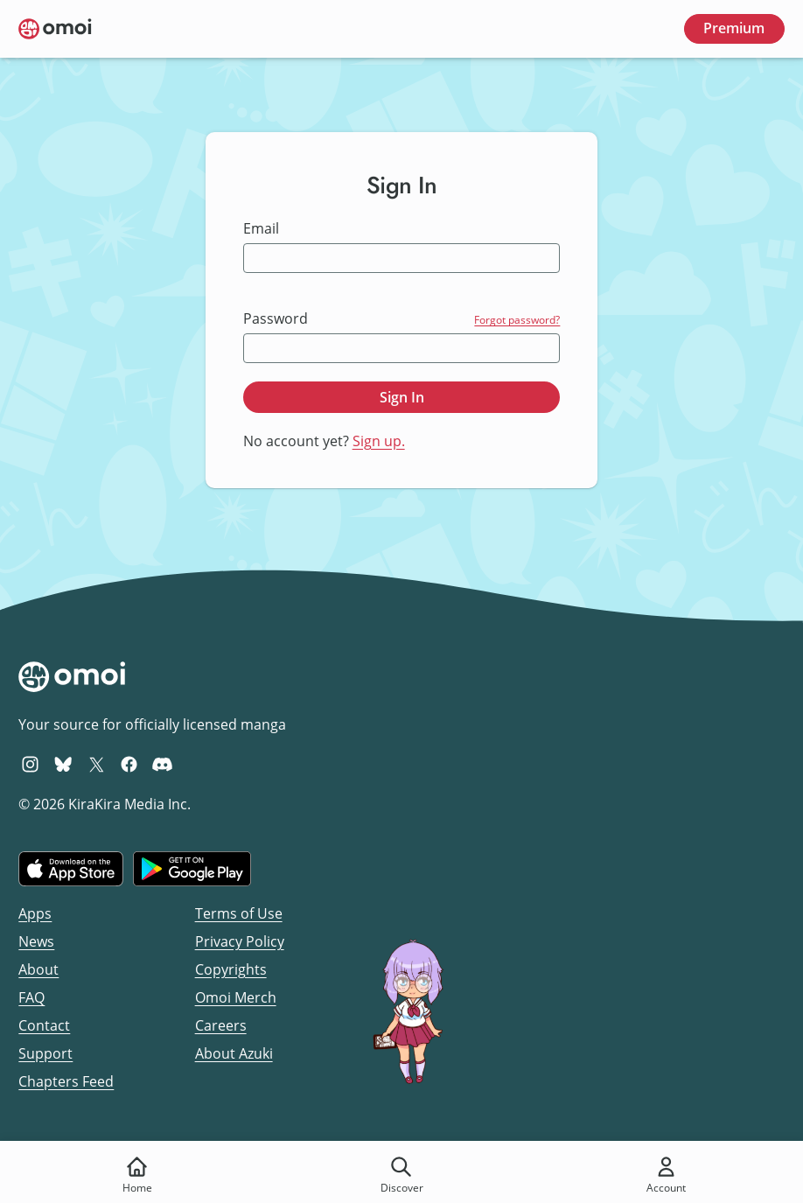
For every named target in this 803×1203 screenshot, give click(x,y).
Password (275, 319)
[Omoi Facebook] (129, 763)
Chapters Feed (66, 1081)
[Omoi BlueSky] (63, 763)
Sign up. (379, 441)
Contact (44, 1025)
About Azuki (234, 1053)
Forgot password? (517, 319)
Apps (35, 913)
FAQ (31, 997)
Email (261, 229)
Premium (734, 28)
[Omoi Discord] (162, 763)
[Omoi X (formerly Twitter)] (96, 763)
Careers (221, 1025)
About (38, 969)
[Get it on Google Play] (192, 868)
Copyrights (231, 969)
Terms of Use (239, 913)
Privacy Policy (239, 941)
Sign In (402, 397)
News (36, 941)
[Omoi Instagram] (30, 763)
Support (45, 1053)
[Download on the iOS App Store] (70, 868)
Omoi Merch (235, 997)
